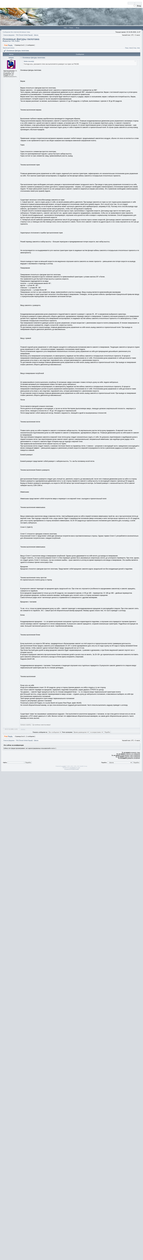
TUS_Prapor (15, 41)
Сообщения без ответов (11, 32)
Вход (77, 28)
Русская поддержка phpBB (71, 769)
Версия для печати (8, 48)
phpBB (64, 766)
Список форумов (8, 35)
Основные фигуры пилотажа (21, 39)
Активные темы (25, 32)
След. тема (136, 48)
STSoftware (73, 767)
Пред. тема (128, 48)
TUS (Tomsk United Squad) (24, 35)
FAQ (65, 28)
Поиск (71, 28)
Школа (36, 35)
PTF (79, 767)
